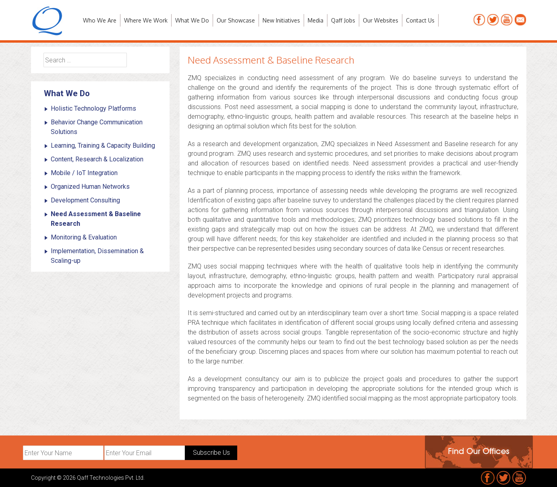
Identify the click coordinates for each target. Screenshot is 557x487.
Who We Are (99, 20)
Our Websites (380, 20)
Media (315, 20)
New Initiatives (281, 20)
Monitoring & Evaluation (84, 237)
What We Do (192, 20)
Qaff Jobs (343, 20)
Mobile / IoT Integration (84, 173)
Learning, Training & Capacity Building (103, 145)
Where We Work (146, 20)
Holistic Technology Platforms (93, 108)
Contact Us (420, 20)
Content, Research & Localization (97, 159)
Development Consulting (85, 200)
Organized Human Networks (90, 186)
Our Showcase (236, 20)
